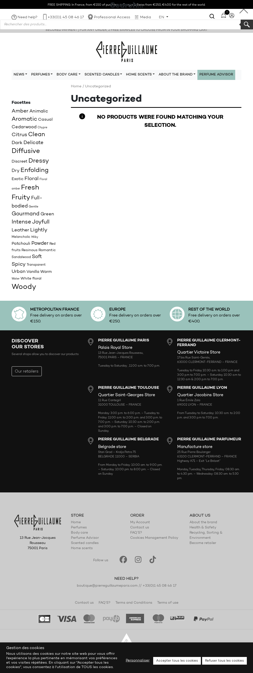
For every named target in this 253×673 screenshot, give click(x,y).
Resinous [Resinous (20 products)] (29, 250)
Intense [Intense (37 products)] (21, 222)
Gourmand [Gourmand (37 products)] (26, 214)
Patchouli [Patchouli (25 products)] (21, 244)
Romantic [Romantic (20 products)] (47, 250)
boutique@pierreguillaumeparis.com (107, 586)
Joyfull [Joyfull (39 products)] (40, 222)
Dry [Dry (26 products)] (16, 171)
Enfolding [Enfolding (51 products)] (34, 170)
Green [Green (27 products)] (47, 214)
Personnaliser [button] (137, 660)
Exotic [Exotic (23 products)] (17, 179)
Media (145, 17)
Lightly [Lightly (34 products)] (38, 230)
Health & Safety (203, 527)
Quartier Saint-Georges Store (126, 395)
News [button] (19, 74)
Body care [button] (67, 74)
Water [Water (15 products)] (16, 279)
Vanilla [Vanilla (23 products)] (32, 272)
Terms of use (167, 603)
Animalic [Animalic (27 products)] (38, 111)
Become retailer (203, 543)
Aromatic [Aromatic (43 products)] (24, 119)
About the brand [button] (176, 74)
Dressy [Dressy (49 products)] (38, 161)
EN (162, 17)
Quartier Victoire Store (198, 353)
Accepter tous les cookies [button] (177, 660)
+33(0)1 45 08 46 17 (65, 17)
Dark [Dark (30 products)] (17, 143)
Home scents (82, 548)
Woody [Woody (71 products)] (24, 287)
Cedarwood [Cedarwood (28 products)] (24, 127)
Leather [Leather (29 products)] (20, 230)
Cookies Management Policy (154, 538)
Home (76, 86)
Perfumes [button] (40, 74)
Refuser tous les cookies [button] (224, 660)
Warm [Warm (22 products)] (46, 272)
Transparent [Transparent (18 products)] (36, 264)
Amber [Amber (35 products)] (20, 111)
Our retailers (27, 372)
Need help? (28, 17)
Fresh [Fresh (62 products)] (30, 187)
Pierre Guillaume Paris (126, 51)
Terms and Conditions (133, 603)
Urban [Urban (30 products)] (18, 271)
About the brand (203, 522)
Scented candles (85, 543)
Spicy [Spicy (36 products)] (19, 264)
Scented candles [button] (101, 74)
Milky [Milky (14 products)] (34, 237)
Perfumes (79, 527)
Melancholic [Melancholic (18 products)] (21, 237)
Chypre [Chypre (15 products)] (42, 127)
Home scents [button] (139, 74)
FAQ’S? (136, 533)
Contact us (139, 527)
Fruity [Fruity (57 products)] (21, 197)
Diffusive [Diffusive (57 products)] (26, 151)
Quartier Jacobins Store (200, 395)
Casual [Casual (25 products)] (45, 119)
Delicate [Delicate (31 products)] (33, 142)
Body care (79, 533)
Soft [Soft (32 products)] (37, 256)
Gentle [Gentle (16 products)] (33, 206)
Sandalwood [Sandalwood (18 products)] (21, 257)
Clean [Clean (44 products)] (36, 135)
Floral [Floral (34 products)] (31, 178)
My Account (140, 522)
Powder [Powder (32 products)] (39, 243)
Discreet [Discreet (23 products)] (19, 162)
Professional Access (112, 17)
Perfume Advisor (216, 74)
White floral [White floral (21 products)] (31, 278)
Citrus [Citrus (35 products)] (19, 134)
